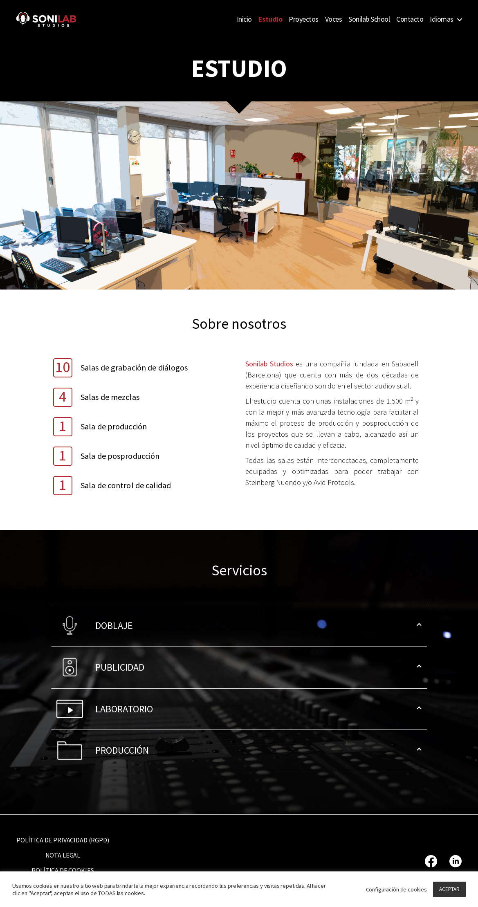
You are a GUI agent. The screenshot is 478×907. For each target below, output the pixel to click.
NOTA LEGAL (63, 855)
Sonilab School (369, 19)
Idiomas (441, 19)
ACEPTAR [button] (449, 889)
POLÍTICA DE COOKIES (62, 870)
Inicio (244, 19)
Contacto (409, 19)
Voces (333, 19)
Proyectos (304, 19)
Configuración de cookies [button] (396, 889)
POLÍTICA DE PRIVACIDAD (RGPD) (62, 840)
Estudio (270, 19)
